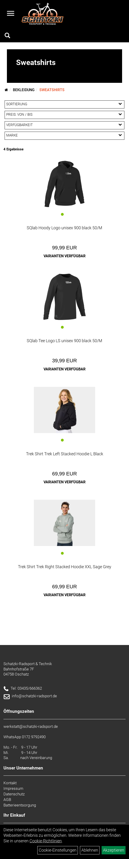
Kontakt (10, 783)
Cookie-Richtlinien (45, 840)
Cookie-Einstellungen (57, 850)
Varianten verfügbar (64, 256)
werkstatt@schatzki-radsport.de (30, 726)
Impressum (13, 788)
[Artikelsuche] (7, 36)
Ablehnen (89, 850)
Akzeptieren (113, 850)
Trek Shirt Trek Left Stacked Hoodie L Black (64, 453)
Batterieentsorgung (19, 805)
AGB (7, 799)
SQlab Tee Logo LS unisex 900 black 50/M (64, 340)
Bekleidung (24, 90)
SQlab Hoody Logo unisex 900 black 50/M (64, 227)
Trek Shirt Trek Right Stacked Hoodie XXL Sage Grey (64, 566)
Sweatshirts (51, 90)
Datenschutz (14, 794)
